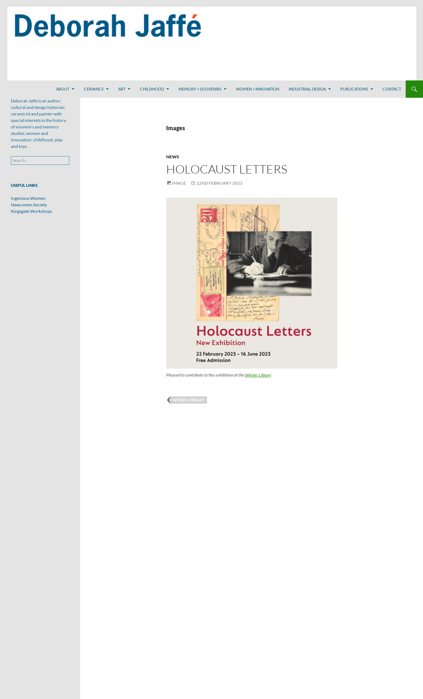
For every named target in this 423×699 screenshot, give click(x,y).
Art (121, 89)
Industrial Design (307, 89)
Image (179, 183)
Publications (354, 89)
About (62, 89)
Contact (392, 89)
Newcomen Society (29, 204)
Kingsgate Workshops (31, 211)
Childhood (152, 89)
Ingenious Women (28, 198)
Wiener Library (258, 375)
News (172, 156)
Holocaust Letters (226, 169)
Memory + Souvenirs (199, 89)
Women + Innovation (257, 89)
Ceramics (94, 89)
